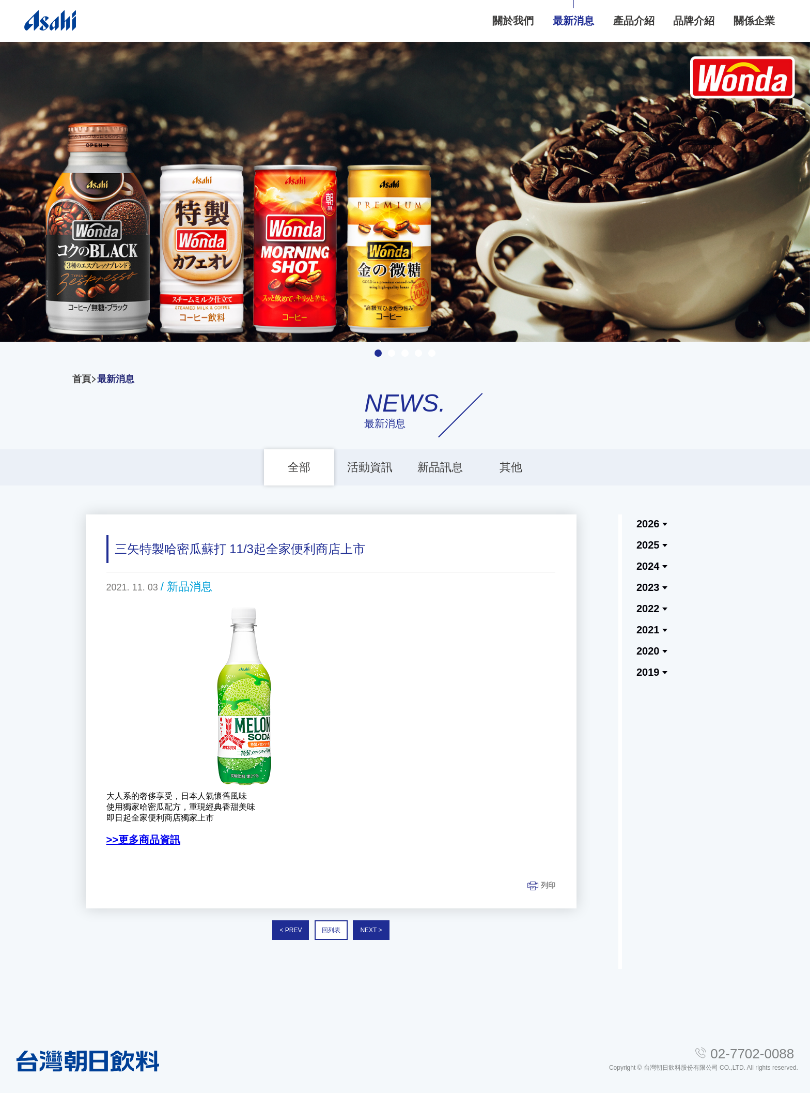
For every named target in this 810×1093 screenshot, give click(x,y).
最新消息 (115, 379)
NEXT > (371, 930)
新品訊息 (440, 467)
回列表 (331, 930)
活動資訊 (370, 467)
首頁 (81, 379)
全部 (299, 467)
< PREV (290, 930)
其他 (511, 467)
